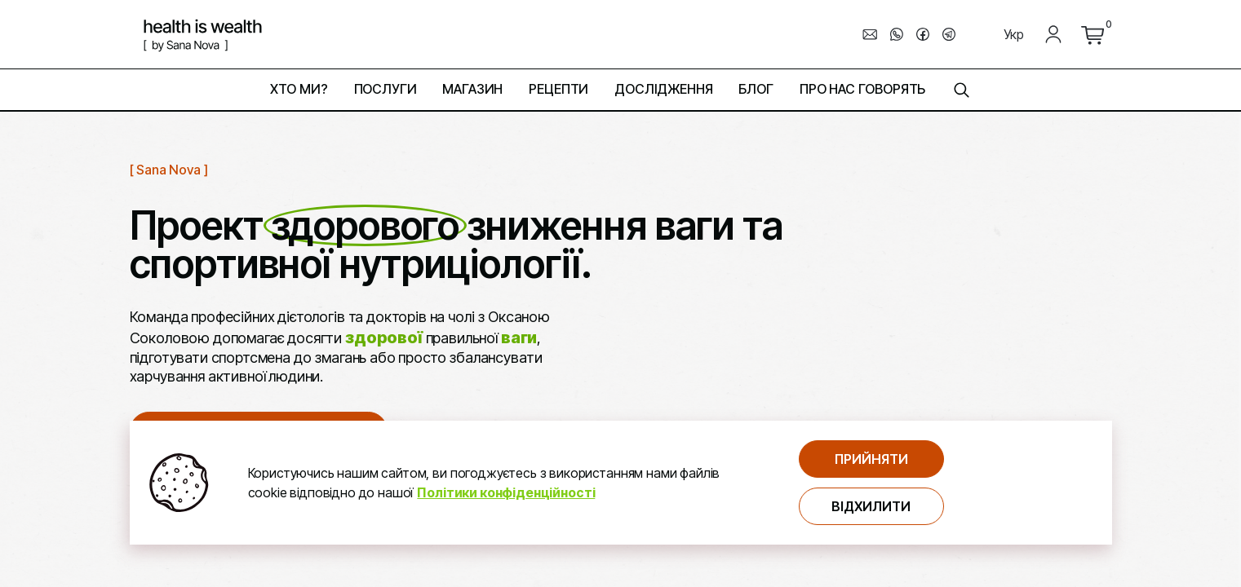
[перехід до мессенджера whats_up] (897, 34)
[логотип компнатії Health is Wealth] (203, 34)
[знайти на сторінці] (961, 89)
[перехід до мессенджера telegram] (949, 34)
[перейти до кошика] (1092, 34)
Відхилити (871, 506)
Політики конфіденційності (506, 492)
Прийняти (871, 459)
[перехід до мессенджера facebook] (923, 34)
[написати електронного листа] (871, 34)
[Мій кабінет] (1053, 34)
